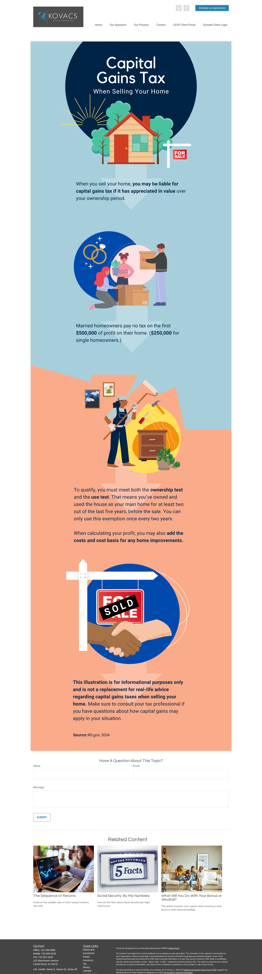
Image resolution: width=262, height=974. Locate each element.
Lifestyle (87, 970)
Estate (86, 956)
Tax (85, 963)
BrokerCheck (174, 948)
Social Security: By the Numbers (123, 896)
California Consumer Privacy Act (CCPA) (200, 970)
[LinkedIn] (179, 8)
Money (86, 967)
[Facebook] (186, 8)
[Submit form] (41, 817)
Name (36, 765)
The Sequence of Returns (54, 896)
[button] (98, 25)
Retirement (88, 949)
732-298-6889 (48, 950)
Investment (88, 953)
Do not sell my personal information (178, 972)
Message (38, 787)
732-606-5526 (48, 953)
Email (136, 765)
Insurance (88, 960)
